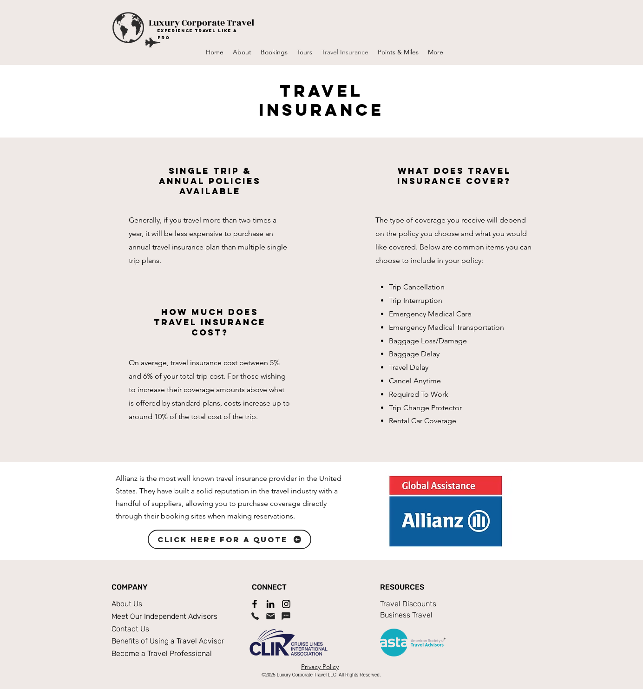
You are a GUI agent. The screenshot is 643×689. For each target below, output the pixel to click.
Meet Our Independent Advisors (164, 616)
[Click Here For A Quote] (229, 539)
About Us (127, 603)
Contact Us (130, 628)
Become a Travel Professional (162, 653)
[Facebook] (254, 604)
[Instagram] (286, 604)
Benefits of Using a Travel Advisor (168, 641)
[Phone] (255, 616)
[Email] (270, 616)
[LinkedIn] (270, 604)
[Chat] (286, 616)
